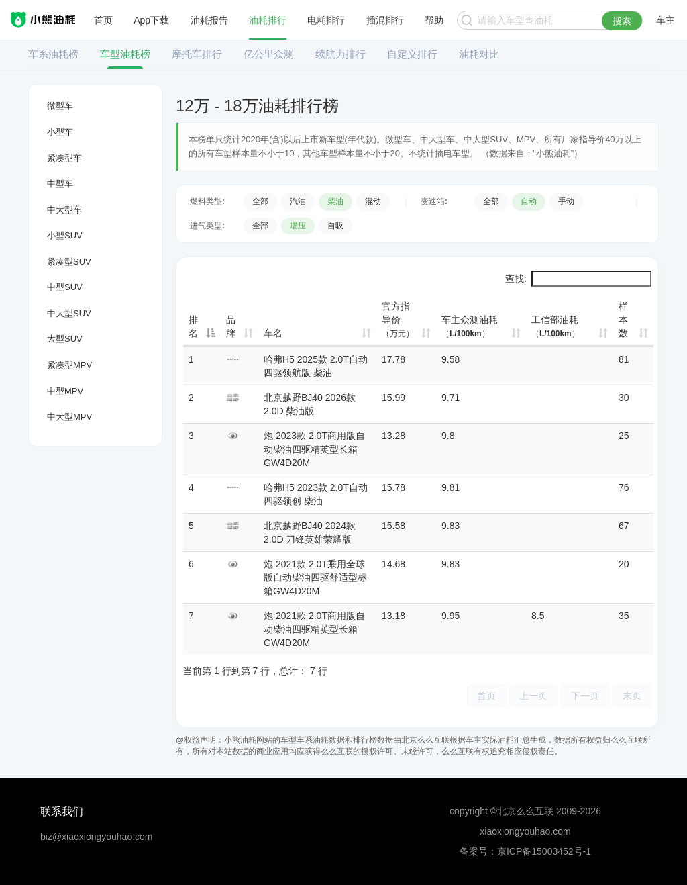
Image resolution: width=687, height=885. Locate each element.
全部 (260, 201)
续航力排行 (340, 54)
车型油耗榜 (125, 54)
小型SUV (65, 235)
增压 (298, 225)
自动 (529, 201)
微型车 (60, 106)
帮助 (434, 20)
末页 (632, 695)
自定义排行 (412, 54)
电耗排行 (326, 20)
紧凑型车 (64, 158)
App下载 (151, 20)
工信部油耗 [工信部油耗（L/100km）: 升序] (555, 326)
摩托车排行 (197, 54)
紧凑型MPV (69, 365)
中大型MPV (69, 417)
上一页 (533, 695)
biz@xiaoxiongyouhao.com (96, 836)
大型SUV (65, 339)
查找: (578, 279)
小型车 (60, 132)
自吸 (335, 225)
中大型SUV (69, 313)
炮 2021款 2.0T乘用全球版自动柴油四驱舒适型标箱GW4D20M (315, 577)
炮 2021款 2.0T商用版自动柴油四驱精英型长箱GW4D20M (314, 629)
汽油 (298, 201)
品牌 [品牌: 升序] (230, 326)
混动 (373, 201)
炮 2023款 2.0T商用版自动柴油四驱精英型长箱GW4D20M (314, 449)
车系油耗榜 (53, 54)
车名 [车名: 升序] (273, 333)
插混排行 (385, 20)
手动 (566, 201)
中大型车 (64, 210)
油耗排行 (267, 20)
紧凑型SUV (69, 262)
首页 (103, 20)
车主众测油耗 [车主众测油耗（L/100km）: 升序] (469, 326)
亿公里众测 (269, 54)
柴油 (335, 201)
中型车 (60, 184)
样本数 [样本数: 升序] (623, 319)
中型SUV (65, 287)
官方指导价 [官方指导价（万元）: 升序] (398, 319)
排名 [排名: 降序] (193, 326)
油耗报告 (209, 20)
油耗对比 (479, 54)
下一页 (585, 695)
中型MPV (65, 391)
